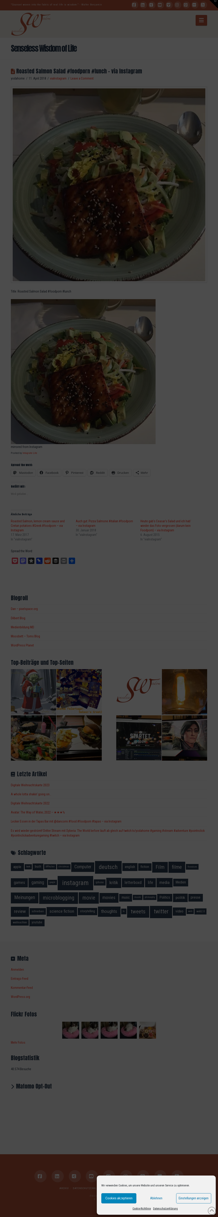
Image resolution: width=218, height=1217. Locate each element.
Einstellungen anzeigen (194, 1198)
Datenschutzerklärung (165, 1208)
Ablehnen (156, 1198)
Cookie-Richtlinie (142, 1208)
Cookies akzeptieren (119, 1198)
